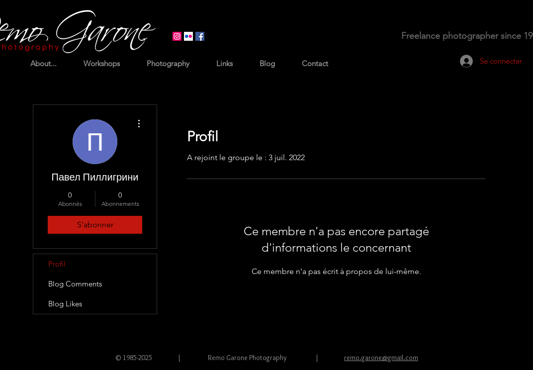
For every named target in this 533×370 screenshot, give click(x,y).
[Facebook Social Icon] (199, 36)
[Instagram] (177, 36)
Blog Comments (75, 283)
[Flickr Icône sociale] (188, 36)
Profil (57, 264)
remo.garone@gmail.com (381, 357)
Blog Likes (65, 303)
